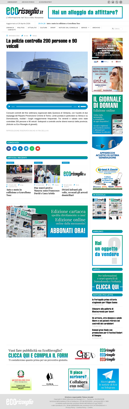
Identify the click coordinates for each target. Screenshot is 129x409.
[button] (8, 148)
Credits (90, 407)
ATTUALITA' (38, 162)
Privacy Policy (70, 407)
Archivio (96, 27)
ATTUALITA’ (32, 27)
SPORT (53, 27)
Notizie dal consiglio (68, 27)
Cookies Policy (81, 407)
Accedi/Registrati (45, 2)
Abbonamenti (12, 2)
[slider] (44, 106)
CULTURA (43, 27)
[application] (47, 106)
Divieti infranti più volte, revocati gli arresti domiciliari (75, 192)
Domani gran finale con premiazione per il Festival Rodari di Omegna (107, 333)
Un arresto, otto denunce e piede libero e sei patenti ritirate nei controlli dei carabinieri (107, 321)
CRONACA (10, 27)
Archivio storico (28, 2)
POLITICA (21, 27)
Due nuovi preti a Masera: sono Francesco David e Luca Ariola (46, 190)
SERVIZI (85, 28)
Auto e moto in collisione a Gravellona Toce (18, 192)
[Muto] (79, 106)
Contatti (12, 30)
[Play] (9, 106)
